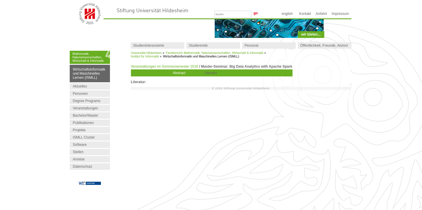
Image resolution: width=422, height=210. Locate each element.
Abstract (179, 73)
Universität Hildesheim (146, 53)
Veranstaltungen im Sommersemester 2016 (164, 66)
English (287, 14)
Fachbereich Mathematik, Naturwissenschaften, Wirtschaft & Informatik (214, 53)
